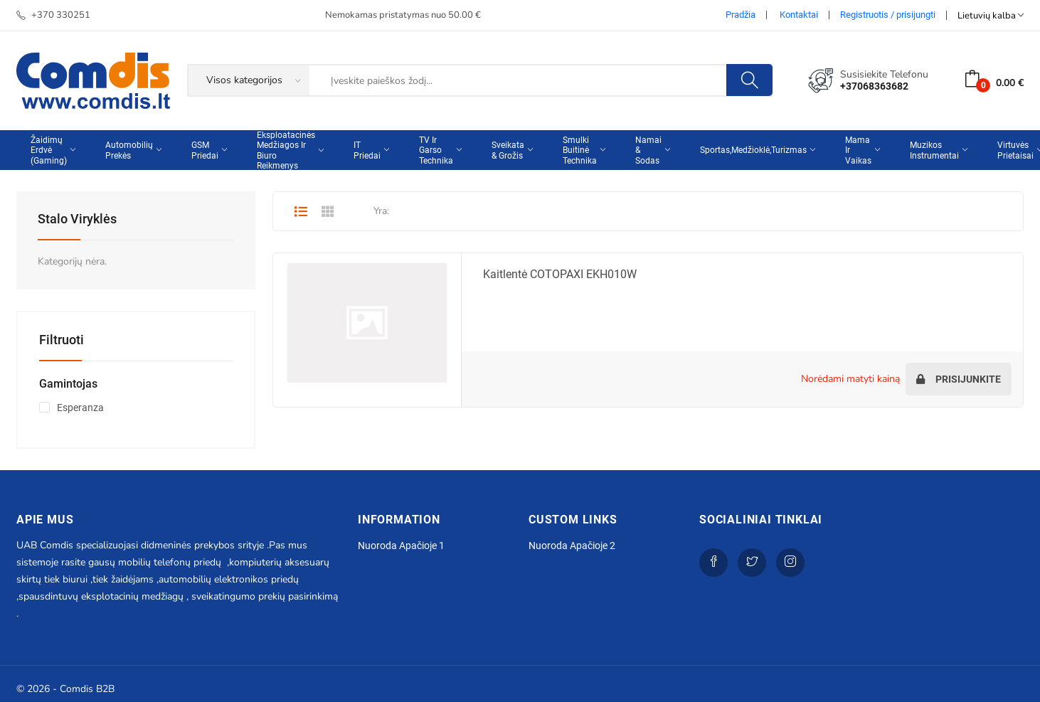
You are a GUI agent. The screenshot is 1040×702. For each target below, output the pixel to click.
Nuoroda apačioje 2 (572, 545)
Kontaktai (799, 14)
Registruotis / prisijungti (887, 14)
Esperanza (80, 407)
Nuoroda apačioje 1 (401, 545)
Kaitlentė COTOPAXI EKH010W (560, 274)
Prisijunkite (958, 379)
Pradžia (740, 14)
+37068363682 (874, 86)
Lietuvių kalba (990, 15)
